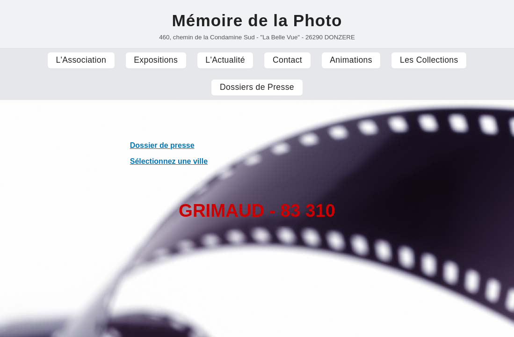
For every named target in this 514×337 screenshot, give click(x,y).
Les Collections (429, 60)
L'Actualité (225, 60)
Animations (351, 60)
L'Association (81, 60)
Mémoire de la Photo (257, 20)
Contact (287, 60)
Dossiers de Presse (257, 87)
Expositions (156, 60)
